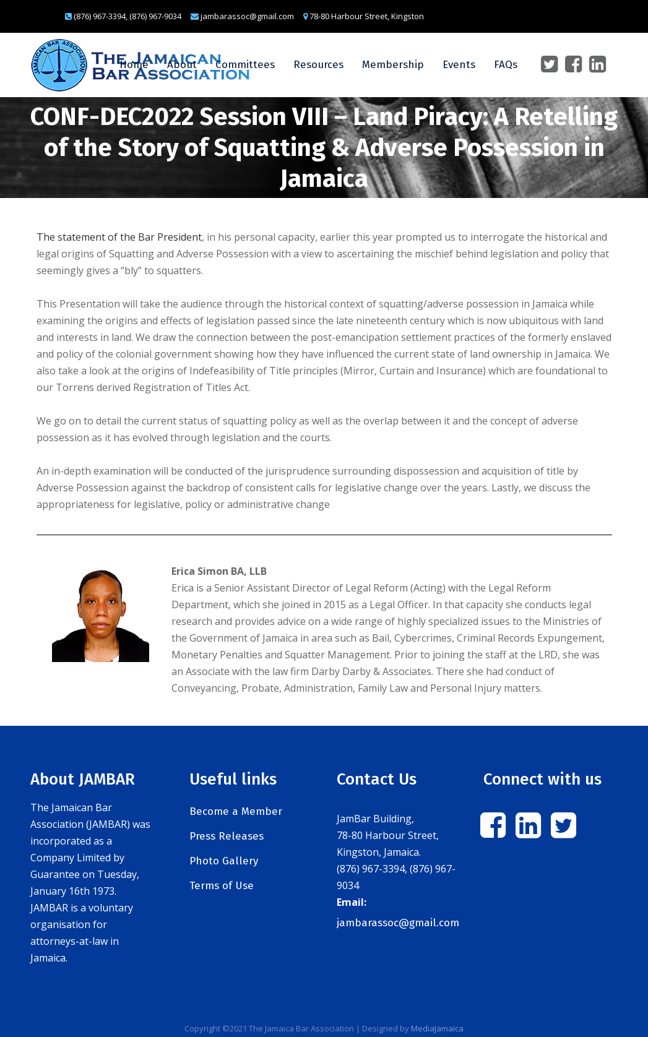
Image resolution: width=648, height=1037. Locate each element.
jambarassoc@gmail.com (398, 922)
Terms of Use (221, 885)
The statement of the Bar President (119, 237)
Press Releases (226, 836)
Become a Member (235, 811)
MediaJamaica (437, 1028)
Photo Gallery (223, 860)
